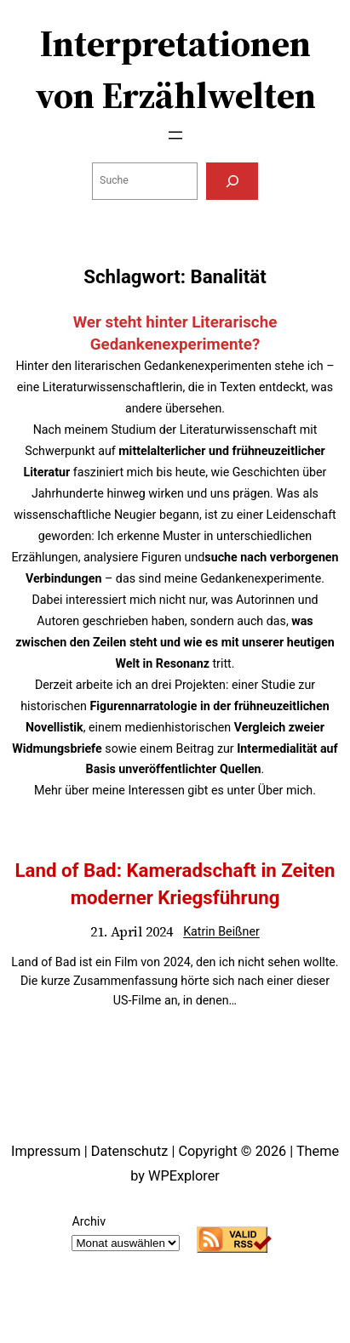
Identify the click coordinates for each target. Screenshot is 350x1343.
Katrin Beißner (221, 931)
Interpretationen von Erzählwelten (175, 69)
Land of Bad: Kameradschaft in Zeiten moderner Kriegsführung (174, 883)
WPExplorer (184, 1176)
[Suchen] (232, 181)
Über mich (285, 790)
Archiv (89, 1221)
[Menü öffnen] (175, 135)
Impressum (46, 1151)
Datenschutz (130, 1151)
